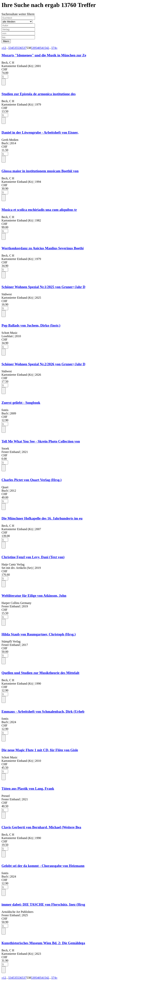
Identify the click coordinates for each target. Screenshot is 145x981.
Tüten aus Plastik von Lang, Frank (28, 789)
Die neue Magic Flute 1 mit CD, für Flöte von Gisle (40, 750)
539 (33, 47)
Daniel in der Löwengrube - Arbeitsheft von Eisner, (40, 132)
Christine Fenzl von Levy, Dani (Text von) (33, 557)
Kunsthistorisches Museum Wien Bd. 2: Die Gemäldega (43, 943)
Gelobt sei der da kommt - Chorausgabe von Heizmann (43, 866)
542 (47, 47)
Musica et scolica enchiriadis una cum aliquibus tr (39, 210)
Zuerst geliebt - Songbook (21, 403)
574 (53, 47)
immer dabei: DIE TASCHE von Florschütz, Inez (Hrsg (43, 904)
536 (19, 47)
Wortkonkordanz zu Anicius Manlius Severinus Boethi (43, 248)
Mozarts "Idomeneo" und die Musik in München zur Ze (44, 55)
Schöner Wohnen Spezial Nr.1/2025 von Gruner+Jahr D (43, 287)
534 (10, 47)
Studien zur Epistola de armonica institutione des (39, 94)
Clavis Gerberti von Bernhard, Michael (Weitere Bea (41, 827)
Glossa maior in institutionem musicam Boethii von (40, 171)
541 (42, 47)
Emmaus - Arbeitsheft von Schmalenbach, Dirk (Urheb (43, 711)
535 (15, 47)
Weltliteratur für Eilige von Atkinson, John (34, 596)
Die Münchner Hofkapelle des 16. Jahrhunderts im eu (42, 518)
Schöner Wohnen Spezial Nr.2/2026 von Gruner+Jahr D (43, 364)
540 (37, 47)
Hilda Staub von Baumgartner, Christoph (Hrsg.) (39, 634)
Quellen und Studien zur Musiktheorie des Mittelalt (40, 673)
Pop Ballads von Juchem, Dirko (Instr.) (31, 325)
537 (24, 47)
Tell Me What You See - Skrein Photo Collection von (41, 441)
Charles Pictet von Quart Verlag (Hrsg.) (32, 480)
